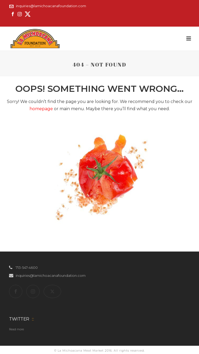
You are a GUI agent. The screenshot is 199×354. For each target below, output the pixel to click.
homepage (41, 108)
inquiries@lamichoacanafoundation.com (51, 6)
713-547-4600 (27, 267)
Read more (16, 329)
